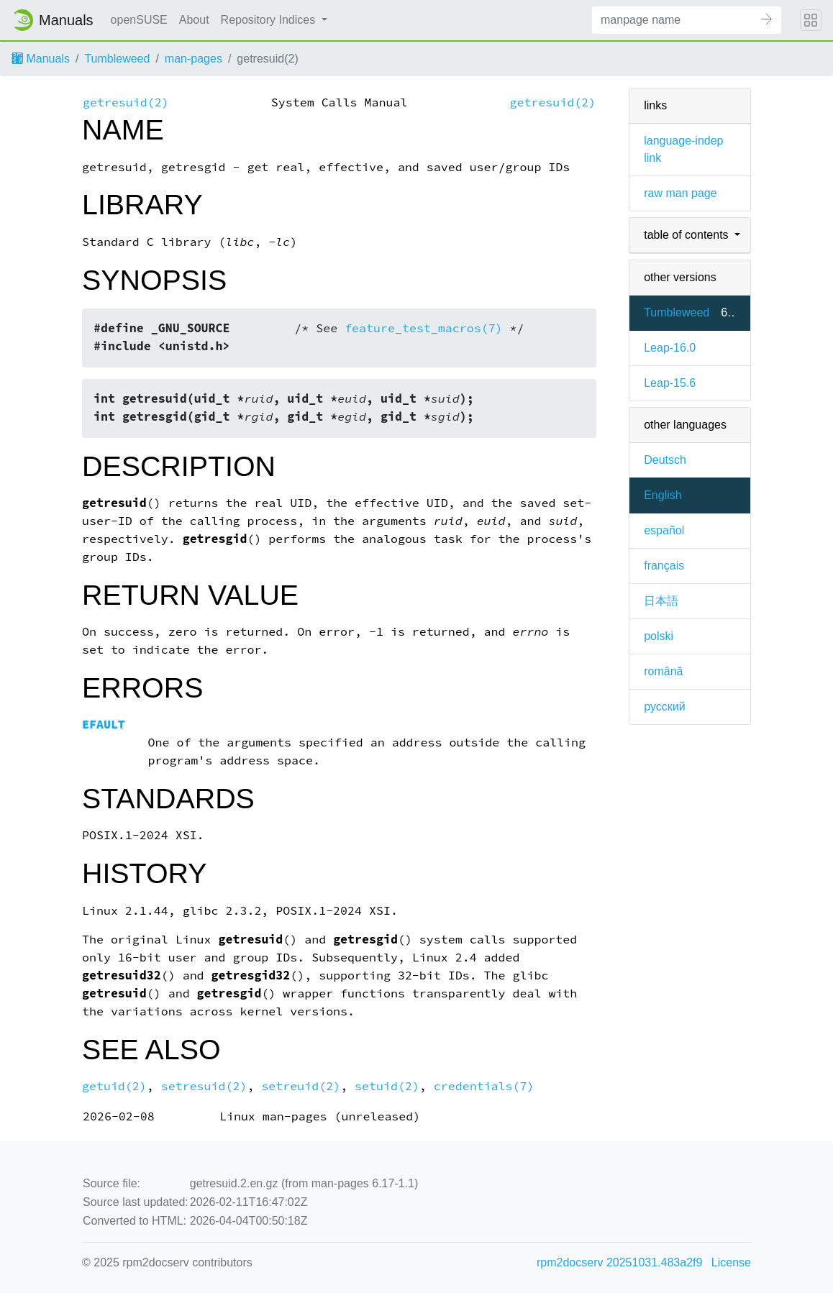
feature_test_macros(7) (423, 328)
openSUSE (139, 20)
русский (664, 706)
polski (658, 636)
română (663, 671)
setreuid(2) (300, 1086)
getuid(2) (114, 1086)
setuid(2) (387, 1086)
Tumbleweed (117, 58)
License (731, 1262)
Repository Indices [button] (270, 20)
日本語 (661, 601)
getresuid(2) (126, 102)
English (662, 495)
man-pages (193, 58)
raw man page (680, 193)
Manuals (41, 58)
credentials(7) (484, 1086)
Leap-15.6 (670, 383)
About (194, 20)
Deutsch (665, 460)
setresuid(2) (204, 1086)
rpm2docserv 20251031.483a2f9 (619, 1262)
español (664, 530)
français (664, 565)
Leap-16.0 (670, 348)
